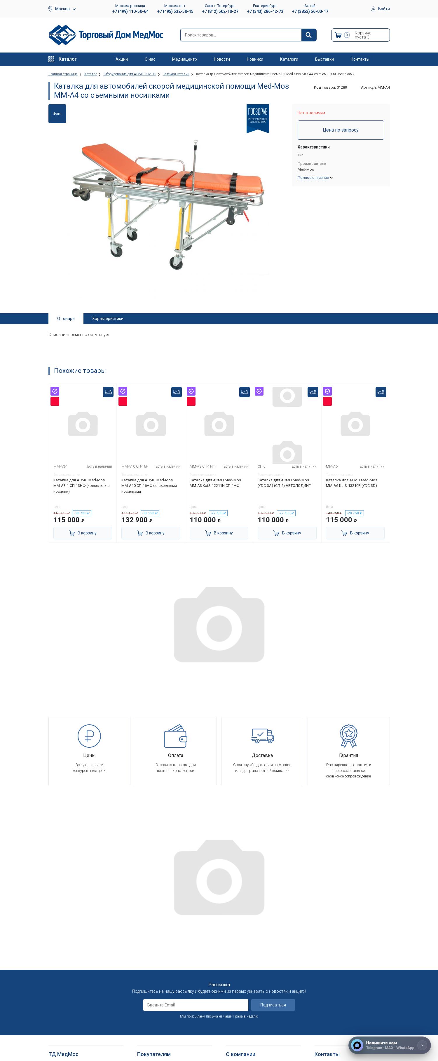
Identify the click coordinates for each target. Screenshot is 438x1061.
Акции (122, 59)
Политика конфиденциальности (165, 959)
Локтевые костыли (65, 992)
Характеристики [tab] (107, 318)
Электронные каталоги (247, 1020)
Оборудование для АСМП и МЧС (77, 945)
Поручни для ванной (66, 1033)
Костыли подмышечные (70, 1006)
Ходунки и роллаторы (68, 1013)
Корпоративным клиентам (250, 952)
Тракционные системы (68, 959)
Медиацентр (184, 59)
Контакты (360, 59)
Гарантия (234, 980)
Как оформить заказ (155, 923)
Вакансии (234, 938)
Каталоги (289, 59)
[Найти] (308, 35)
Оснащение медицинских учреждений (259, 930)
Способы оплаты (152, 938)
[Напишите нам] (389, 1045)
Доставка (146, 930)
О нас (150, 59)
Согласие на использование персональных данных (162, 982)
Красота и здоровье (66, 966)
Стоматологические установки (76, 952)
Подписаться (273, 861)
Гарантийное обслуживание (162, 945)
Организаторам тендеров (249, 959)
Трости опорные (63, 999)
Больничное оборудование (72, 930)
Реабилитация (60, 938)
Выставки (324, 59)
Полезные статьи (241, 1035)
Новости (222, 59)
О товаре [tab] (66, 318)
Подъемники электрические (73, 1048)
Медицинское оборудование (74, 923)
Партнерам (236, 945)
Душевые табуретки (66, 1041)
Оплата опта (237, 973)
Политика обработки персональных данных (169, 969)
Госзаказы (235, 966)
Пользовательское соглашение (165, 952)
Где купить (235, 987)
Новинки (255, 59)
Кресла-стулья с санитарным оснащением (74, 1023)
